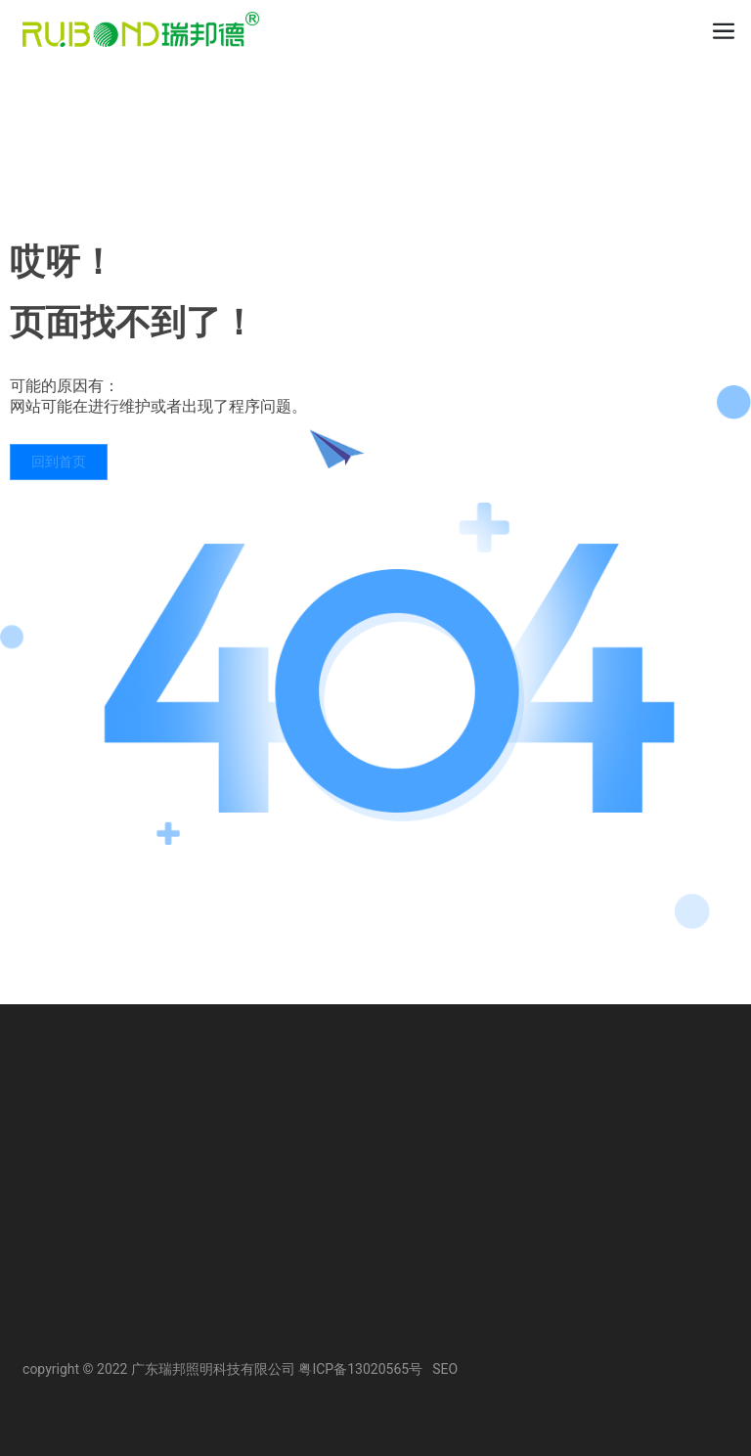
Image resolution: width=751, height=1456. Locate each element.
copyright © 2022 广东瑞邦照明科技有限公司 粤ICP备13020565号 (222, 1369)
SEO (445, 1369)
